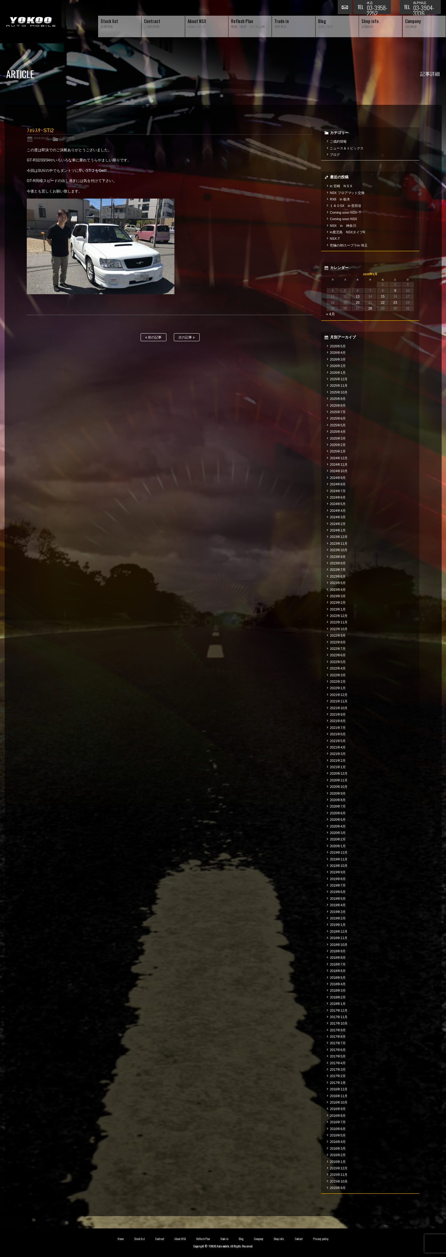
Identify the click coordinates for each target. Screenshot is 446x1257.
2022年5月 (338, 662)
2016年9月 (338, 1109)
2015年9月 (338, 1188)
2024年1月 (338, 530)
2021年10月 (339, 708)
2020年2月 (338, 839)
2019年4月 (338, 905)
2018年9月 (338, 951)
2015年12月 (339, 1168)
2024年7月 (338, 491)
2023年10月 (339, 550)
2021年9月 (338, 714)
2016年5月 (338, 1135)
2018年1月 (338, 1004)
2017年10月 (339, 1023)
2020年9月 (338, 793)
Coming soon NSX (343, 219)
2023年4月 (338, 589)
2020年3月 (338, 833)
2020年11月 (339, 780)
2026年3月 (338, 359)
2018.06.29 (41, 138)
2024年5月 (338, 504)
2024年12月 (339, 458)
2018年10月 (339, 945)
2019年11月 (339, 859)
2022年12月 (339, 616)
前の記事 (153, 337)
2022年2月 (338, 681)
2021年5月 (338, 741)
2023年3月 (338, 596)
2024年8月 (338, 484)
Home (120, 1239)
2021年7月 (338, 727)
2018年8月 (338, 957)
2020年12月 (339, 773)
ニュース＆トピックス (347, 148)
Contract (159, 1239)
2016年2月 (338, 1155)
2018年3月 (338, 990)
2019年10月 (339, 866)
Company (258, 1239)
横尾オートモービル (31, 21)
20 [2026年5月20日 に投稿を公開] (358, 302)
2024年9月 (338, 478)
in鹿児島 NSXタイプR (347, 232)
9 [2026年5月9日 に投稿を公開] (395, 290)
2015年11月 (339, 1174)
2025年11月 (339, 385)
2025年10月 (339, 392)
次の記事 (186, 337)
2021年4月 (338, 747)
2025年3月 (338, 438)
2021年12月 (339, 695)
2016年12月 (339, 1089)
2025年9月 (338, 399)
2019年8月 (338, 879)
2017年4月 (338, 1063)
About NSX (180, 1239)
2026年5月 (338, 346)
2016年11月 (339, 1096)
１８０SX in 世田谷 (345, 206)
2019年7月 (338, 885)
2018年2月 (338, 997)
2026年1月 (338, 372)
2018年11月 (339, 938)
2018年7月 (338, 964)
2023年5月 (338, 583)
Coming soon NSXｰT (345, 212)
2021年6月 (338, 734)
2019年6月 (338, 892)
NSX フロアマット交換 (347, 193)
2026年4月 (338, 352)
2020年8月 (338, 800)
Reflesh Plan (203, 1239)
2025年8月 (338, 405)
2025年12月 (339, 379)
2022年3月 (338, 675)
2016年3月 (338, 1148)
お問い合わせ (345, 7)
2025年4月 (338, 431)
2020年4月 (338, 826)
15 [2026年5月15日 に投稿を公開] (382, 296)
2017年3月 (338, 1069)
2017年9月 (338, 1030)
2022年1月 (338, 688)
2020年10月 (339, 787)
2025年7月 (338, 412)
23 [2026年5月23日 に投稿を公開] (395, 302)
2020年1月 (338, 846)
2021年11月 (339, 701)
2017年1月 (338, 1083)
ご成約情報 (66, 138)
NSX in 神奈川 (343, 225)
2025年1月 (338, 451)
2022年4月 (338, 668)
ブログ (335, 154)
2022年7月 (338, 648)
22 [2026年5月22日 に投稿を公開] (382, 302)
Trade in (224, 1239)
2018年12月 (339, 931)
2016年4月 (338, 1142)
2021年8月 (338, 721)
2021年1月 (338, 767)
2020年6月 (338, 813)
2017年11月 (339, 1017)
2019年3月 (338, 912)
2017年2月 (338, 1076)
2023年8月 (338, 563)
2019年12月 (339, 852)
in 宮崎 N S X (341, 186)
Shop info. (278, 1239)
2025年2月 (338, 445)
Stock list (139, 1239)
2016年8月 (338, 1115)
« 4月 (330, 314)
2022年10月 (339, 629)
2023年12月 (339, 537)
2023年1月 (338, 609)
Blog (241, 1239)
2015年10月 (339, 1181)
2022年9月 (338, 635)
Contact (299, 1239)
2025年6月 (338, 418)
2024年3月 (338, 517)
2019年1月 (338, 925)
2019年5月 (338, 898)
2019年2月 (338, 918)
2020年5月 (338, 819)
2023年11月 (339, 543)
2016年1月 (338, 1162)
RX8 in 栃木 (340, 199)
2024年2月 (338, 524)
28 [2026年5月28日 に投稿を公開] (370, 308)
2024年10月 (339, 471)
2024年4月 (338, 510)
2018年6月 (338, 971)
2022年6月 (338, 655)
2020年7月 (338, 806)
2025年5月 (338, 425)
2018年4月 (338, 984)
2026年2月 (338, 366)
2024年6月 (338, 497)
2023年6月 (338, 576)
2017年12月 (339, 1010)
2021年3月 (338, 754)
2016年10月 (339, 1102)
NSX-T (335, 238)
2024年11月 (339, 464)
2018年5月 (338, 977)
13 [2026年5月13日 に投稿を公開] (358, 296)
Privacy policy (321, 1239)
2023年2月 (338, 602)
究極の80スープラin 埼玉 (348, 245)
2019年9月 (338, 872)
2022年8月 (338, 642)
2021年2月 (338, 760)
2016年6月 (338, 1129)
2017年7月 (338, 1043)
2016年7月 (338, 1122)
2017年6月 (338, 1050)
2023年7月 (338, 569)
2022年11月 (339, 622)
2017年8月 (338, 1036)
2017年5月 (338, 1056)
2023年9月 (338, 557)
